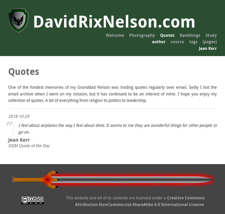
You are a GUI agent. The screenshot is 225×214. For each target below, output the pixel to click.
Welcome (115, 35)
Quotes (167, 35)
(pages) (210, 41)
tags (193, 41)
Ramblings (190, 35)
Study (211, 35)
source (177, 41)
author (159, 41)
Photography (142, 35)
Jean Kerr (208, 48)
